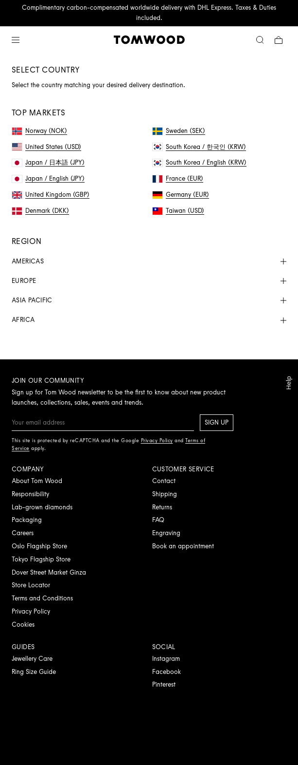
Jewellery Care (32, 658)
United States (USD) (46, 147)
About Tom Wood (37, 481)
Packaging (27, 520)
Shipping (164, 494)
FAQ (158, 520)
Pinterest (163, 684)
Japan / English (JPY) (48, 178)
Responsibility (30, 494)
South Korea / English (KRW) (199, 162)
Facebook (166, 672)
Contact (163, 481)
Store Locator (31, 585)
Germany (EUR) (181, 194)
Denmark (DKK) (40, 210)
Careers (23, 533)
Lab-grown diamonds (42, 507)
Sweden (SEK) (179, 131)
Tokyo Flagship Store (41, 559)
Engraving (166, 533)
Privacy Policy (31, 611)
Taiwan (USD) (178, 210)
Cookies (23, 624)
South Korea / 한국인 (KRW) (199, 147)
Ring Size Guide (34, 672)
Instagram (166, 658)
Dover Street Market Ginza (49, 572)
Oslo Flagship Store (39, 546)
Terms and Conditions (42, 598)
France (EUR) (178, 178)
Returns (162, 507)
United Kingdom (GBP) (50, 194)
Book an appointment (183, 546)
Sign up (216, 422)
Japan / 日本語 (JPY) (48, 162)
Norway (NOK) (39, 131)
